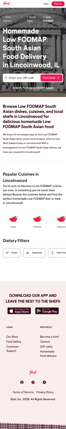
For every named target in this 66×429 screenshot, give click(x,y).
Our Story (12, 337)
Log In (46, 3)
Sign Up (58, 3)
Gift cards (46, 346)
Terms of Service (23, 392)
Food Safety (13, 341)
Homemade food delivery (48, 354)
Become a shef (49, 337)
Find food (51, 78)
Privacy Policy (45, 392)
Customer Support (12, 349)
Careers (45, 341)
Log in (50, 88)
